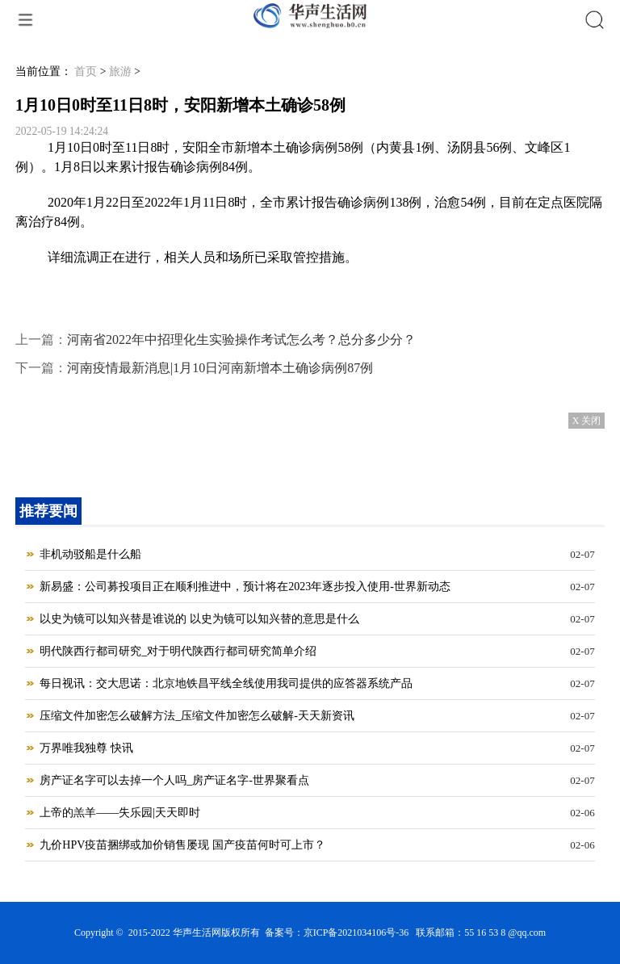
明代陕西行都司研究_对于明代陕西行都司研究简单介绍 (178, 651)
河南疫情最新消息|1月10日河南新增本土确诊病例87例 (220, 368)
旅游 (120, 71)
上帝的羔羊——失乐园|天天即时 (120, 813)
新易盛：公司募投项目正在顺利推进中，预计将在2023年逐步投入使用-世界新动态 (245, 586)
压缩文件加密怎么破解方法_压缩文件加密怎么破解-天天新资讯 (197, 716)
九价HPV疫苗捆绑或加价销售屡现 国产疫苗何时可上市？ (182, 845)
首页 (85, 71)
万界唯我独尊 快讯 (86, 748)
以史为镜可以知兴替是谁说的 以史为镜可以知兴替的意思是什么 (199, 619)
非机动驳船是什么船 (90, 554)
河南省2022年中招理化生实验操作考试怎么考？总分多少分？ (241, 339)
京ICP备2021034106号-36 (356, 932)
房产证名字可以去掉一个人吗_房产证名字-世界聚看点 (174, 780)
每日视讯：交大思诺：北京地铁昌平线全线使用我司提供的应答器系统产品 (226, 683)
